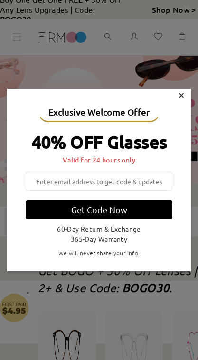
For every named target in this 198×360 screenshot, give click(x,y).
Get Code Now (99, 210)
